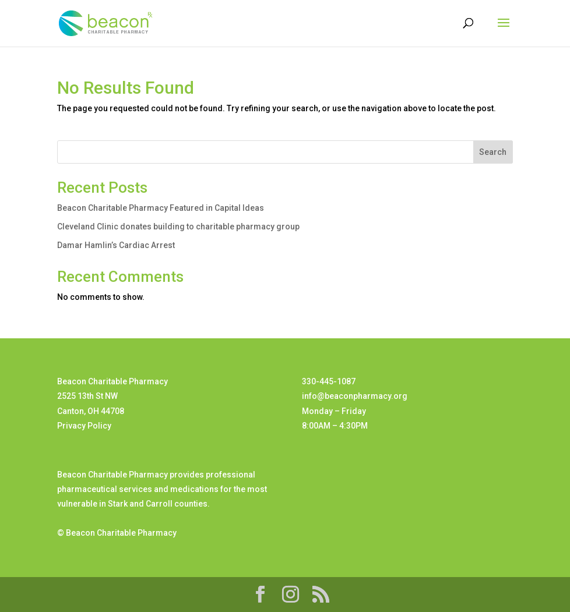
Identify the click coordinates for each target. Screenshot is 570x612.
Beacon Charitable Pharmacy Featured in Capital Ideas (160, 208)
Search (492, 152)
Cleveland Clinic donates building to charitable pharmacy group (178, 226)
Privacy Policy (84, 425)
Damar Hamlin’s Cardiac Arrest (116, 245)
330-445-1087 (329, 381)
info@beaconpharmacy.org (354, 396)
